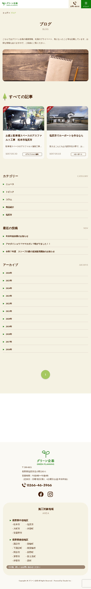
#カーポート (78, 154)
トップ (5, 13)
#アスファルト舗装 (32, 154)
